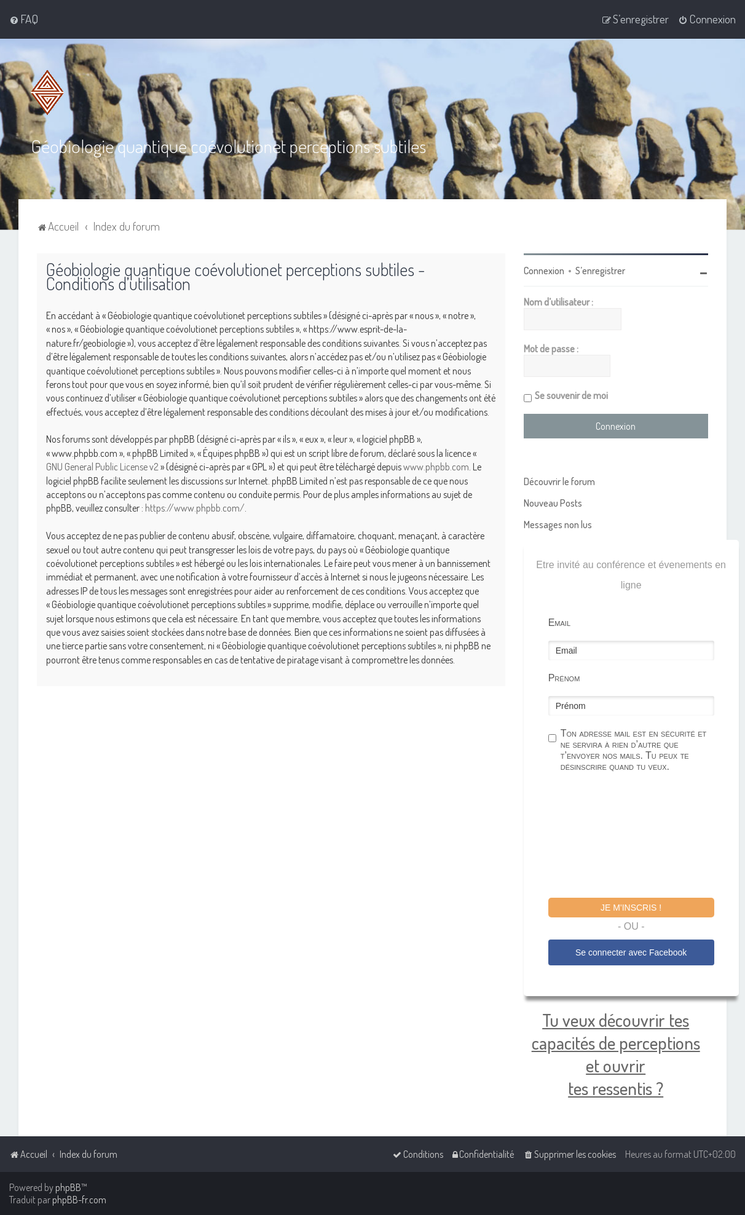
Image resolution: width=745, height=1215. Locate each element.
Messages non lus (558, 524)
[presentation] (641, 837)
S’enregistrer (600, 270)
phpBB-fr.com (79, 1199)
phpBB (68, 1187)
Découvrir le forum (559, 481)
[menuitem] (23, 19)
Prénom (564, 678)
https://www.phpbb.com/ (195, 508)
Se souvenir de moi (571, 395)
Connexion (544, 270)
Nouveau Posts (553, 503)
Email (559, 622)
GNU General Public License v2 (102, 467)
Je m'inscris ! (631, 907)
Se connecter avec (631, 952)
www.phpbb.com (436, 467)
